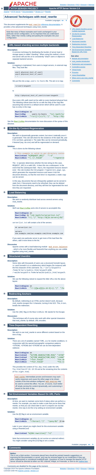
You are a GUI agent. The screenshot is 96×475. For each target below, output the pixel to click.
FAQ (77, 5)
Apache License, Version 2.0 (28, 471)
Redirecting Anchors (79, 44)
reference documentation (50, 24)
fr (66, 20)
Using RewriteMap (78, 75)
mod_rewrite (34, 25)
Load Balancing (77, 39)
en (62, 20)
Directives (71, 5)
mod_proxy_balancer (58, 247)
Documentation (27, 12)
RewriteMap (19, 121)
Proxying (75, 72)
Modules (63, 5)
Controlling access (78, 67)
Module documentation (80, 58)
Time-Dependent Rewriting (81, 47)
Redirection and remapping (82, 64)
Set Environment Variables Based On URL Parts (81, 51)
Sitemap (91, 5)
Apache (6, 12)
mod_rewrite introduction (81, 61)
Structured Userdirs (79, 41)
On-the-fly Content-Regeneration (79, 35)
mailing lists (83, 461)
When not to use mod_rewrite (82, 78)
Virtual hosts (76, 70)
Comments (76, 81)
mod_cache (20, 377)
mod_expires (51, 382)
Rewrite (48, 12)
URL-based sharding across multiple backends (82, 30)
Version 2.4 (39, 12)
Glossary (83, 5)
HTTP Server (16, 12)
